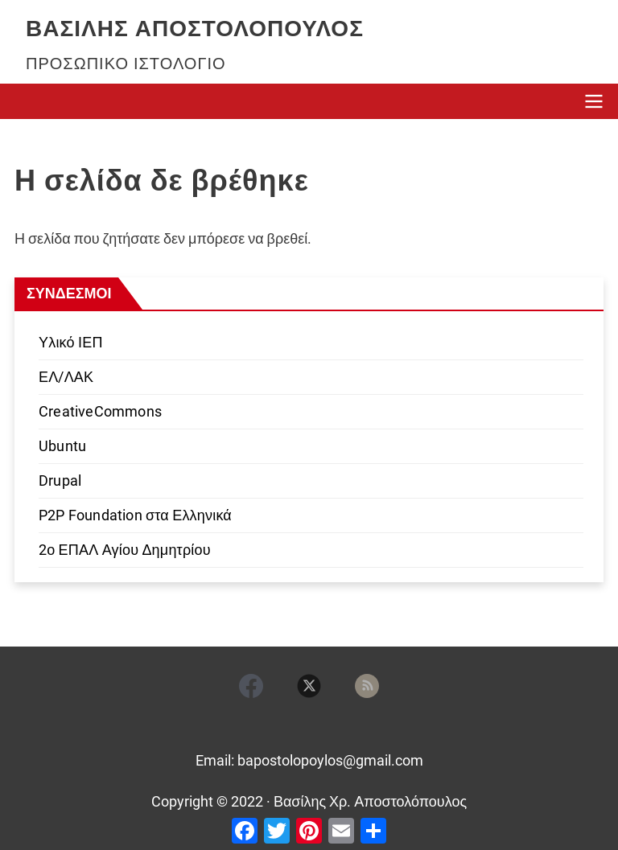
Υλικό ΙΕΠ (71, 342)
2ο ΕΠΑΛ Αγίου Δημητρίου (125, 549)
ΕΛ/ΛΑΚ (66, 376)
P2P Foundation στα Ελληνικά (135, 515)
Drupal (60, 480)
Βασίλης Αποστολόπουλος (195, 28)
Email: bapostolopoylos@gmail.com (309, 760)
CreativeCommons (100, 411)
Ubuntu (62, 445)
